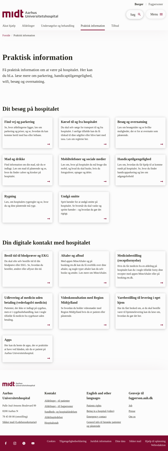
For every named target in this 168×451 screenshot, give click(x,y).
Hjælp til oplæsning (155, 441)
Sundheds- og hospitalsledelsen (61, 411)
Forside (6, 35)
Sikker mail (135, 441)
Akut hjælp (9, 25)
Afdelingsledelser (54, 417)
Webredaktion (158, 445)
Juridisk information (100, 441)
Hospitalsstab (51, 422)
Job (130, 405)
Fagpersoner (156, 4)
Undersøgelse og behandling (57, 25)
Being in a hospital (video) (100, 411)
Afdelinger (28, 25)
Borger (139, 4)
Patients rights (94, 405)
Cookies (51, 441)
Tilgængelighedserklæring (72, 441)
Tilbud (115, 25)
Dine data (120, 441)
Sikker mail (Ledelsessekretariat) (19, 422)
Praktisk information (93, 25)
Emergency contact (97, 416)
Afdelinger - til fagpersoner (59, 406)
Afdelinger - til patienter (57, 400)
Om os (132, 416)
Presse (132, 411)
